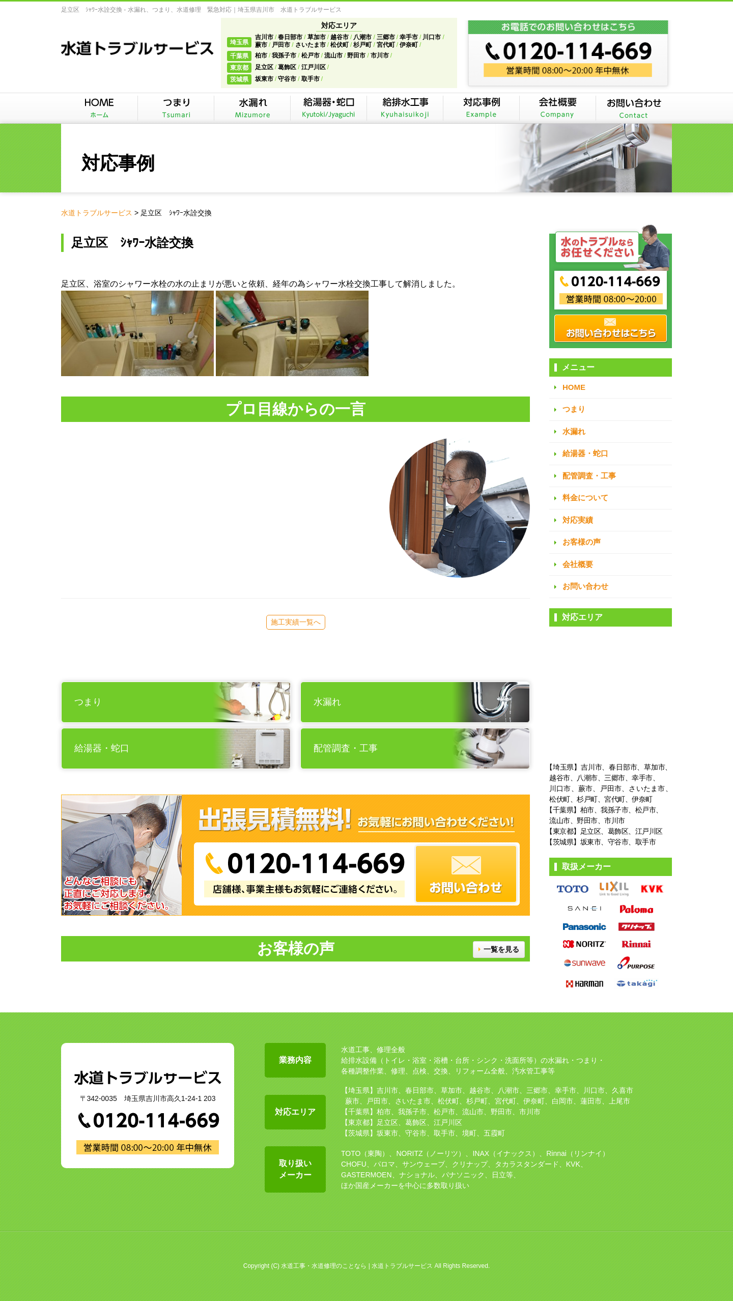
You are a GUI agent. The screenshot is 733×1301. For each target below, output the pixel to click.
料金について (585, 497)
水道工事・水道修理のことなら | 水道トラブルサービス (357, 1265)
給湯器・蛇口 (585, 453)
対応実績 (577, 520)
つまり (573, 409)
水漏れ (573, 431)
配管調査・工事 (589, 475)
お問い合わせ (585, 586)
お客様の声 (581, 542)
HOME (573, 387)
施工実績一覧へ (296, 622)
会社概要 (577, 564)
